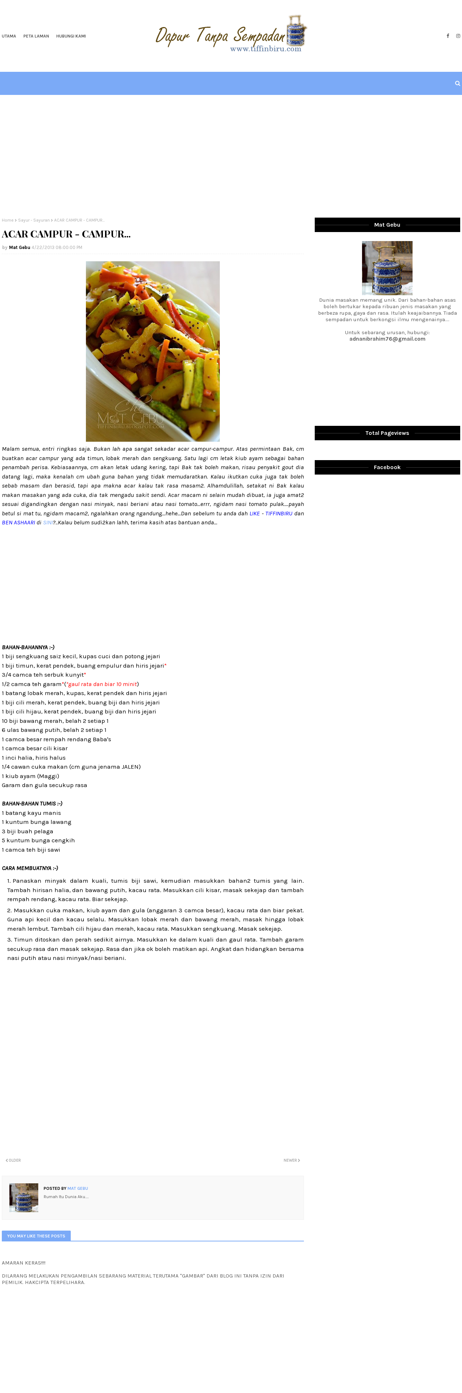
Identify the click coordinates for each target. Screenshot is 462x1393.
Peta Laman (36, 36)
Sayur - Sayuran (34, 220)
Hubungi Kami (71, 36)
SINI (47, 522)
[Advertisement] (231, 156)
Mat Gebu (19, 247)
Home (8, 220)
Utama (9, 36)
